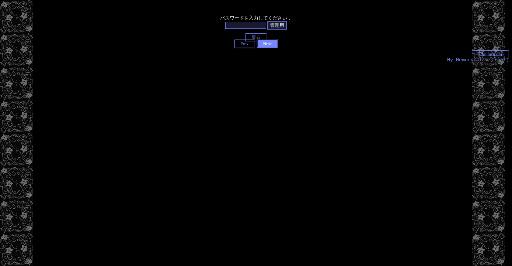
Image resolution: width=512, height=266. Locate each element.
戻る (255, 37)
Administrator (490, 54)
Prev (244, 43)
